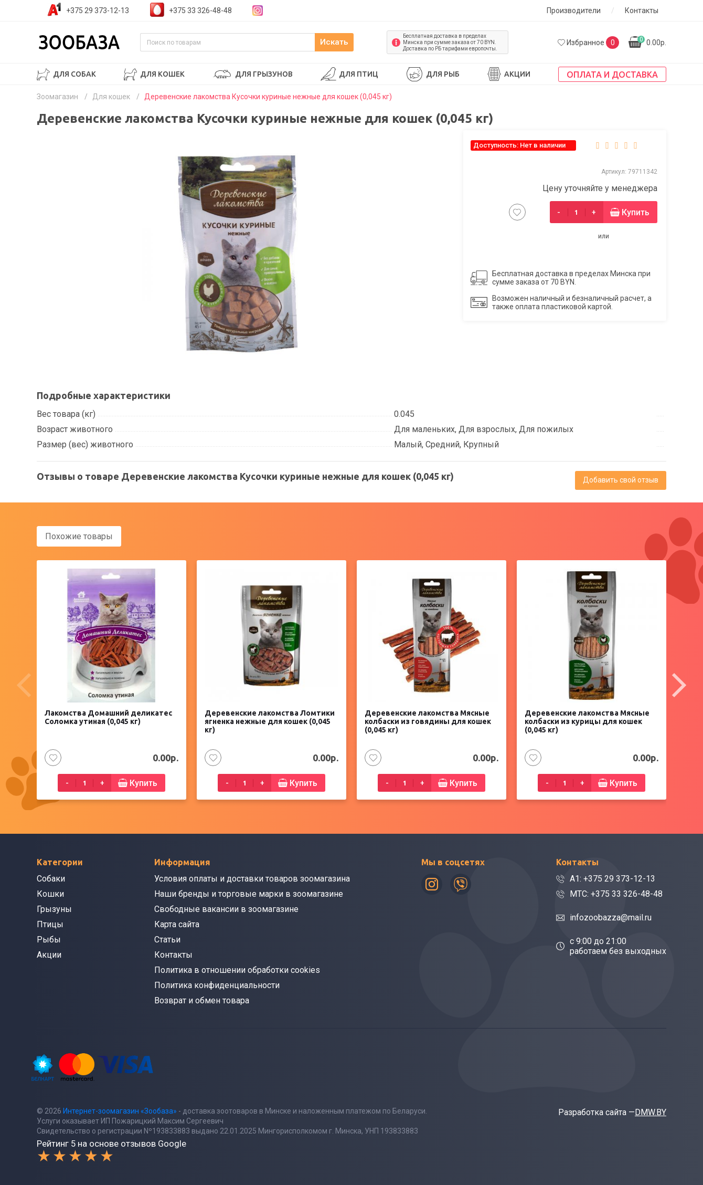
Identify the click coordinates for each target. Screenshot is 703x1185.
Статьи (167, 939)
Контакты (641, 10)
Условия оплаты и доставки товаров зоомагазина (252, 878)
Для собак (74, 74)
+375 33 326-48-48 (200, 10)
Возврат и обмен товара (201, 1000)
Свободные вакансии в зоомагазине (226, 909)
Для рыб (443, 74)
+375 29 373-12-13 (97, 10)
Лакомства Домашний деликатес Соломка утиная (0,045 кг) (108, 716)
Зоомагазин (57, 96)
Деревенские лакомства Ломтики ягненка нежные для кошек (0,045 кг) (270, 720)
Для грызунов (264, 74)
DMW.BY (650, 1111)
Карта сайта (176, 924)
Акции (517, 74)
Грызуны (54, 909)
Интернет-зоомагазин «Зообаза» (120, 1110)
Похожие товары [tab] (79, 536)
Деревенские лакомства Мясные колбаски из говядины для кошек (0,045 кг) (428, 720)
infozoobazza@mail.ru (611, 917)
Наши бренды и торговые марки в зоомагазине (248, 893)
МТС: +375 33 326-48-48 (616, 893)
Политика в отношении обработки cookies (237, 969)
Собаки (51, 878)
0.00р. (651, 41)
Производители (574, 10)
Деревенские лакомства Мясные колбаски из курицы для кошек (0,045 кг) (587, 720)
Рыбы (49, 939)
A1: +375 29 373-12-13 (612, 878)
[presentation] (23, 684)
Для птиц (358, 74)
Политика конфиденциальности (217, 985)
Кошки (50, 893)
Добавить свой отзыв (620, 480)
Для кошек (162, 74)
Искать (356, 42)
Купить (635, 212)
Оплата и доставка (612, 74)
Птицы (50, 924)
